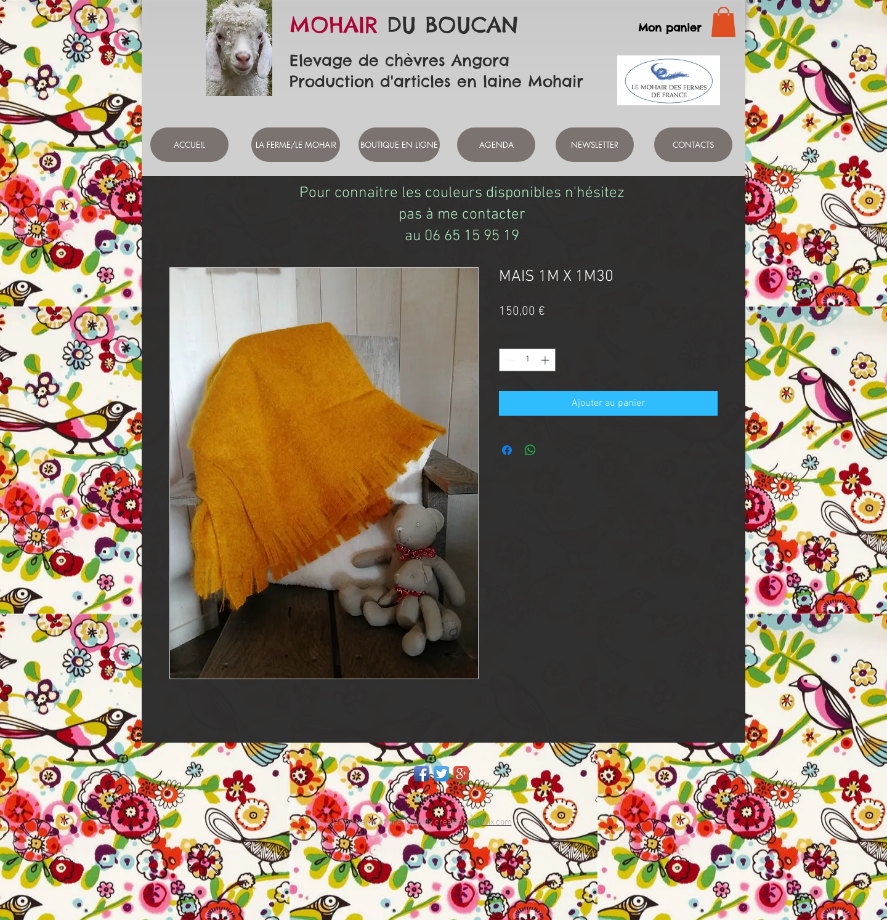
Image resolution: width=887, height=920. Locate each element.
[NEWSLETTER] (595, 144)
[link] (723, 22)
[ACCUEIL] (189, 144)
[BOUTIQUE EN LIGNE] (399, 144)
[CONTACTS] (693, 144)
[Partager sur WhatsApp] (530, 450)
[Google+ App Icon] (461, 773)
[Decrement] (508, 360)
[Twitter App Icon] (441, 773)
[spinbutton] (527, 360)
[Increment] (546, 360)
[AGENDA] (496, 144)
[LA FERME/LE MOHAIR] (295, 144)
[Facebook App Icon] (421, 773)
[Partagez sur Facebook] (507, 450)
